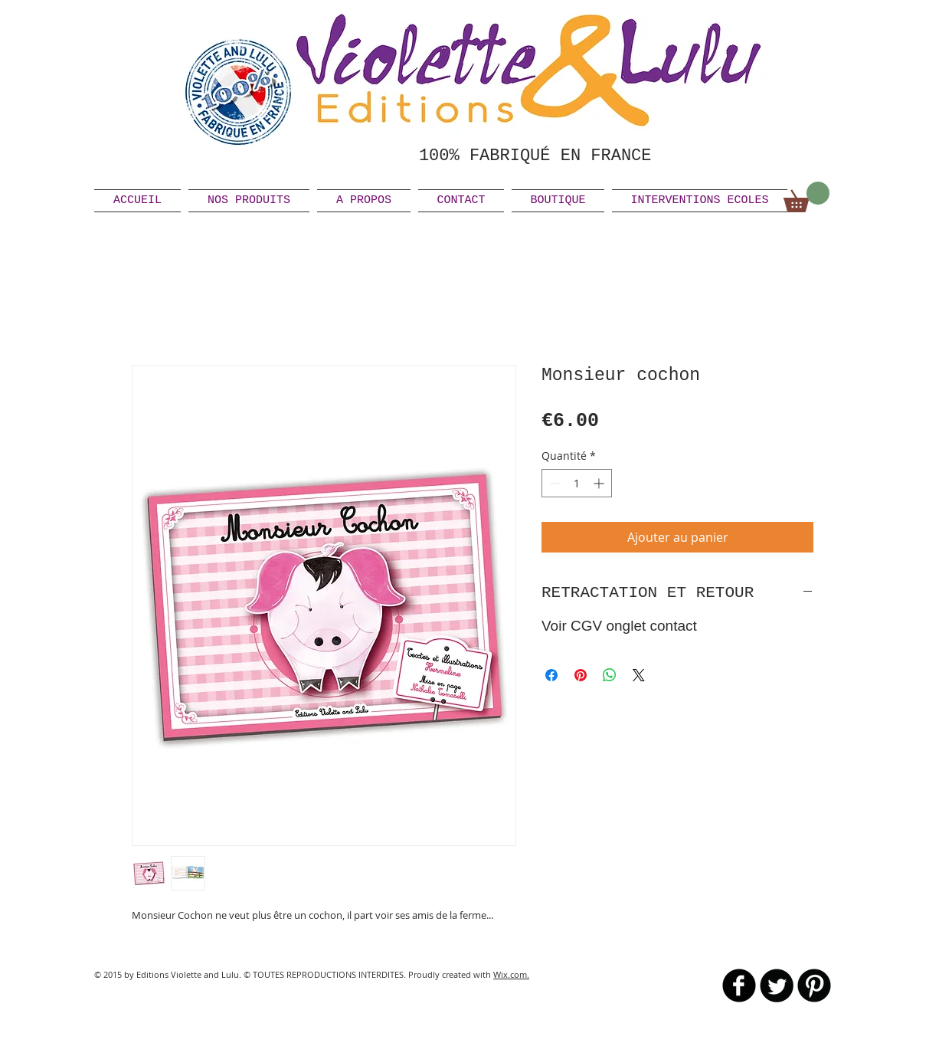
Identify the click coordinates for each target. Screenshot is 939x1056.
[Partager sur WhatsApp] (609, 675)
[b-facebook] (739, 985)
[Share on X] (639, 675)
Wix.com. (511, 974)
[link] (806, 197)
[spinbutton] (577, 483)
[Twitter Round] (776, 985)
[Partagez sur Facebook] (551, 675)
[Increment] (600, 483)
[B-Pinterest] (814, 985)
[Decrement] (553, 483)
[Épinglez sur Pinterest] (580, 675)
